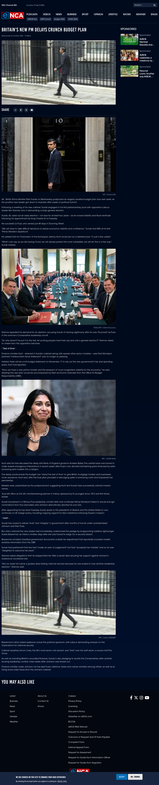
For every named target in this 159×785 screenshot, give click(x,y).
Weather (140, 15)
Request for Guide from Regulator (84, 763)
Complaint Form (76, 742)
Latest (12, 696)
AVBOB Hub (32, 19)
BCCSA (71, 722)
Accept (122, 777)
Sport (85, 15)
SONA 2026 (73, 19)
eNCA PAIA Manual (77, 727)
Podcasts (31, 15)
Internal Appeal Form (78, 748)
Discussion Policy (76, 712)
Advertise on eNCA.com (80, 717)
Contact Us (43, 701)
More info (62, 781)
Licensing (72, 706)
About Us (42, 696)
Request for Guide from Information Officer (89, 758)
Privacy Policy (74, 701)
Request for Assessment (79, 753)
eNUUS (154, 15)
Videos (46, 15)
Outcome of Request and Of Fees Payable (89, 737)
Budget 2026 (59, 19)
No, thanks (135, 777)
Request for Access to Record (82, 732)
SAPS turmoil (46, 19)
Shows (127, 15)
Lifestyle (112, 15)
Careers (72, 696)
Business (71, 15)
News (59, 15)
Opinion (98, 15)
